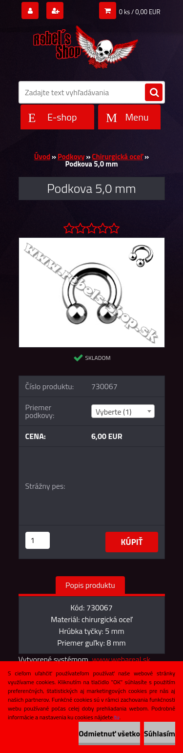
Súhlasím (159, 733)
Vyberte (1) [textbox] (114, 412)
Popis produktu (90, 585)
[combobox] (123, 411)
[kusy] (37, 540)
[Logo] (86, 45)
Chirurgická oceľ (117, 156)
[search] (154, 93)
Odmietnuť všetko (109, 733)
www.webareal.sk (121, 659)
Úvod (42, 156)
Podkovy (71, 156)
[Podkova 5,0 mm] (91, 242)
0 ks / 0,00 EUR (140, 12)
